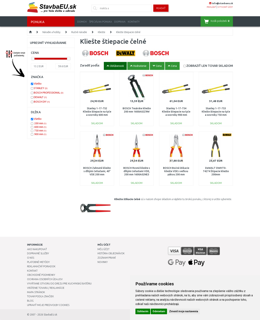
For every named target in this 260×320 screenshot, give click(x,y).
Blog (30, 300)
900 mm (40, 134)
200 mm (40, 123)
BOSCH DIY (42, 101)
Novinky (103, 262)
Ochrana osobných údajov (45, 279)
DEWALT (40, 97)
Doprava (119, 21)
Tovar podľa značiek (40, 296)
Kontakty (134, 21)
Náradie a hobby (51, 32)
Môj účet (103, 249)
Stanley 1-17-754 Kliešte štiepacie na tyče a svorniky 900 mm (176, 111)
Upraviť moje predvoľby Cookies (48, 305)
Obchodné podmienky (41, 274)
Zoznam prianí (107, 257)
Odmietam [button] (159, 311)
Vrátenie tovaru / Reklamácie (45, 287)
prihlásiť (211, 7)
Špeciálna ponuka (100, 21)
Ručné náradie (79, 32)
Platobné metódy (38, 262)
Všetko (38, 83)
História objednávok (111, 253)
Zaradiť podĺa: (90, 65)
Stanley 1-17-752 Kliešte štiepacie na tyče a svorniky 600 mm (97, 111)
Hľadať (161, 8)
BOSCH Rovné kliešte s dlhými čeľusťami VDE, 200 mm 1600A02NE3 (136, 171)
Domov (82, 21)
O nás (30, 257)
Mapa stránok (36, 292)
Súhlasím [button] (142, 311)
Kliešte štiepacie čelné (128, 32)
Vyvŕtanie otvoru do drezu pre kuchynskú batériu (59, 283)
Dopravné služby (38, 253)
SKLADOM (209, 65)
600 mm (40, 127)
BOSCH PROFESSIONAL (48, 92)
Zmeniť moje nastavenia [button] (183, 311)
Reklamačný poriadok (41, 266)
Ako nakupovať (37, 249)
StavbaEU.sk (50, 314)
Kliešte (101, 32)
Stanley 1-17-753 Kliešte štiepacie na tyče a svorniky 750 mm (216, 111)
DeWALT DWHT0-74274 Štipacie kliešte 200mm (216, 171)
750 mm (40, 130)
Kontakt (32, 270)
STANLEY (40, 88)
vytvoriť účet (225, 7)
